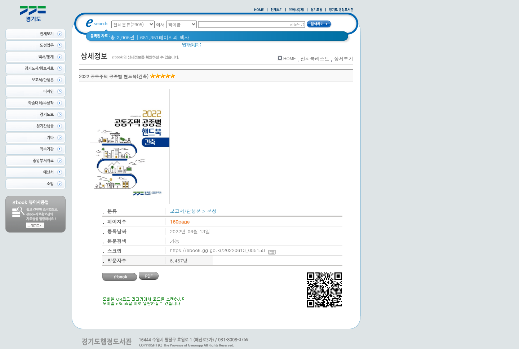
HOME (289, 58)
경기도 (212, 46)
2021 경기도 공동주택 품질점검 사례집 (268, 46)
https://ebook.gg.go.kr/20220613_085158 (223, 250)
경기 (321, 46)
